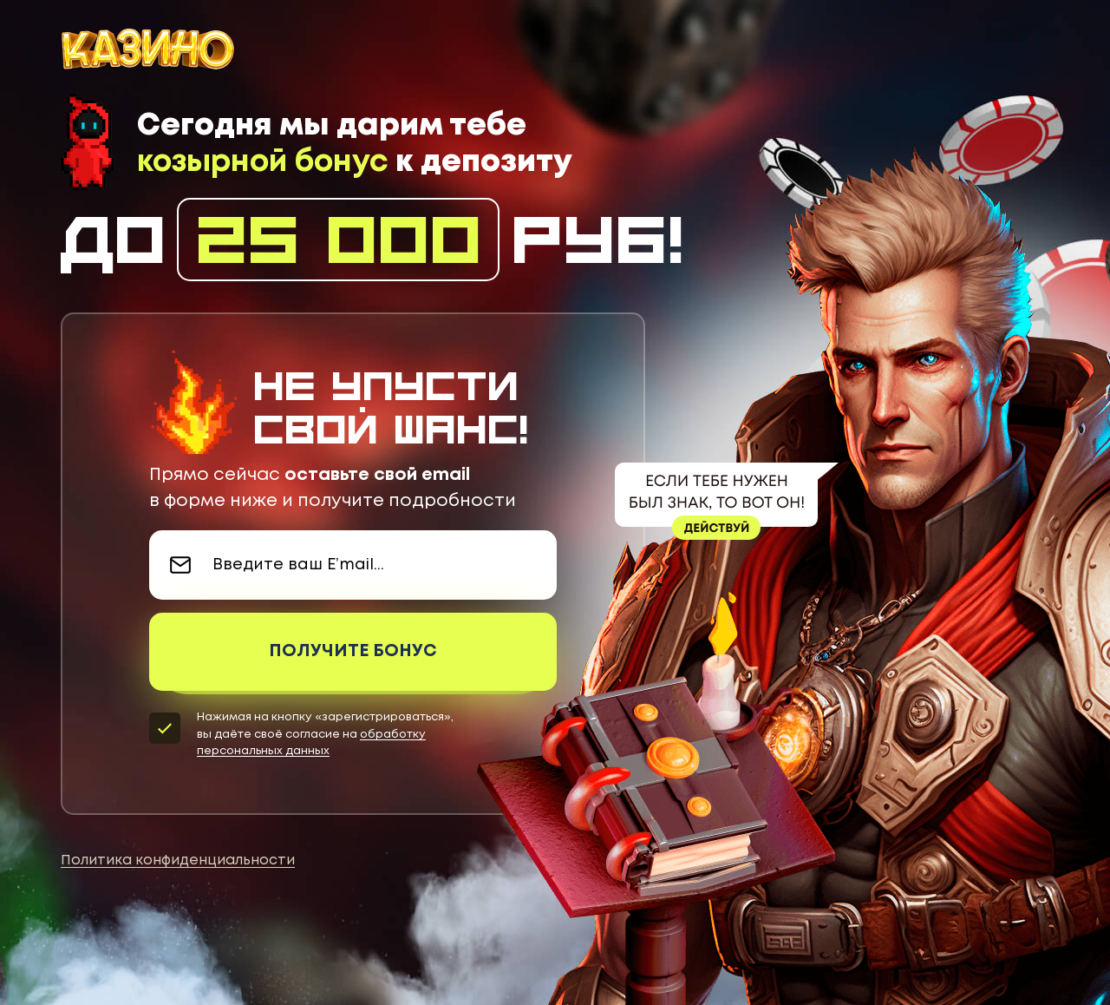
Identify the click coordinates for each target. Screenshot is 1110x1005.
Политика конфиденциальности (178, 860)
